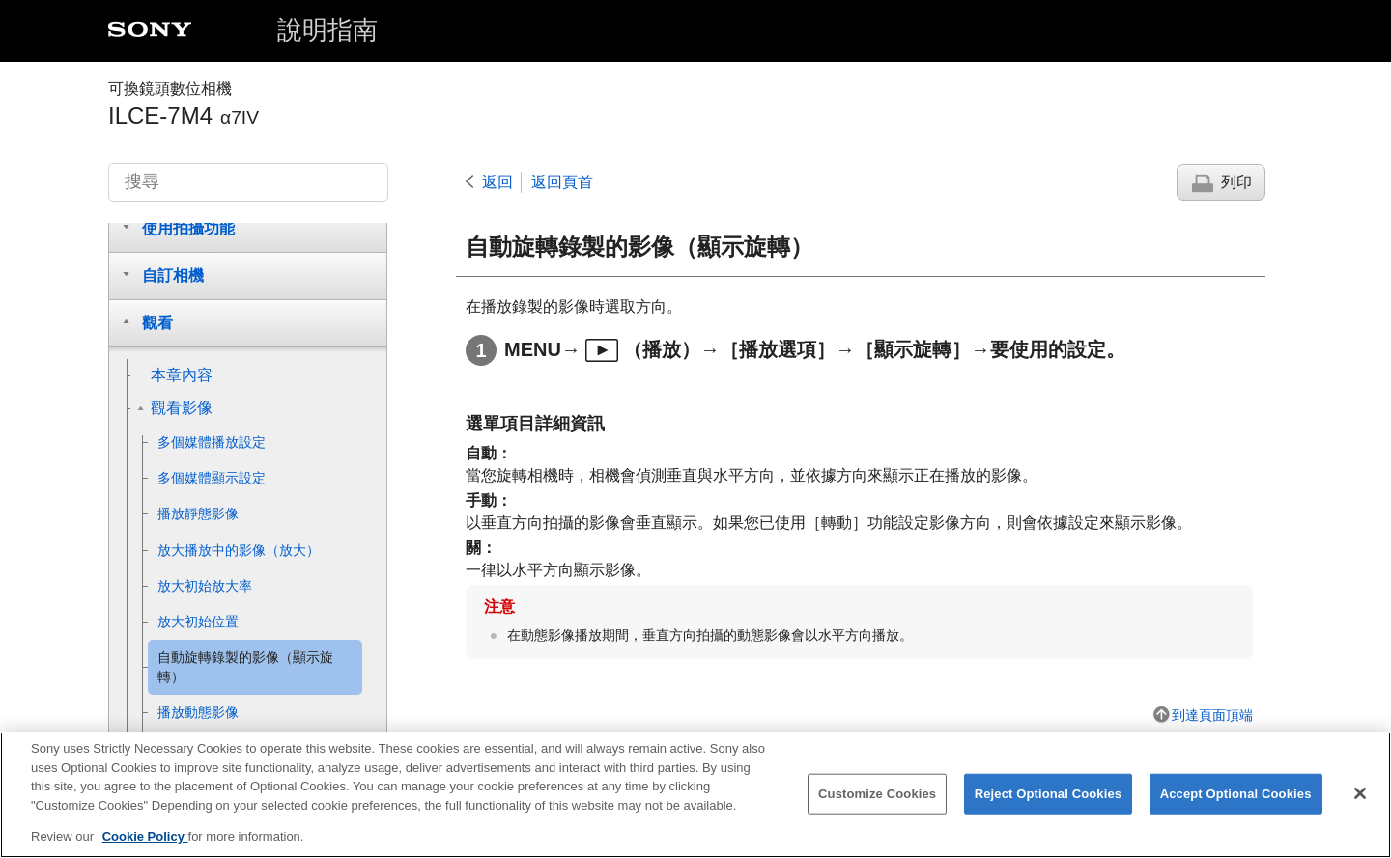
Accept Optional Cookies (1236, 806)
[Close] (1360, 806)
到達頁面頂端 (1212, 715)
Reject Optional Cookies (1048, 806)
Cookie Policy (145, 850)
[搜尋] (248, 182)
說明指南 (327, 29)
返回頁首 (562, 182)
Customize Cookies (877, 806)
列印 (1236, 182)
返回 (497, 182)
